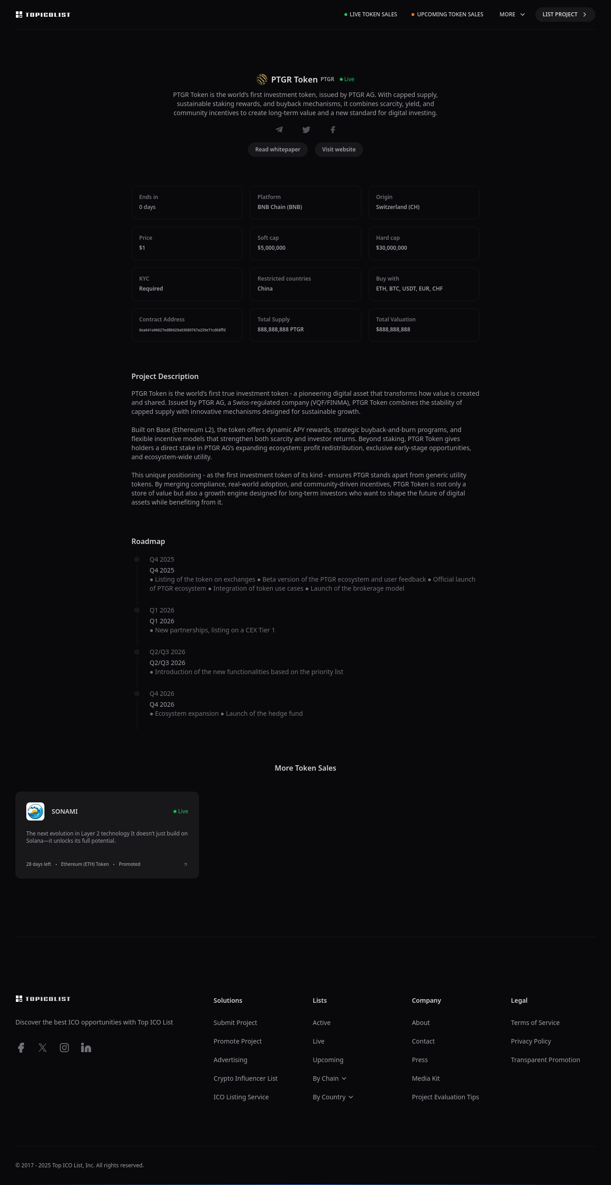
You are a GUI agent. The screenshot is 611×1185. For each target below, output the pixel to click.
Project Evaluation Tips (445, 1097)
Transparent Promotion (545, 1059)
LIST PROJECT (565, 14)
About (421, 1022)
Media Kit (426, 1078)
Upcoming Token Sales (447, 14)
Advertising (230, 1059)
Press (420, 1059)
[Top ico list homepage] (43, 14)
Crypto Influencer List (245, 1078)
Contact (423, 1041)
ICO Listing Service (241, 1097)
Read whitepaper (278, 149)
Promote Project (237, 1041)
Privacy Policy (531, 1041)
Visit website (339, 149)
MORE (512, 14)
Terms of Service (535, 1022)
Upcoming (328, 1059)
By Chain (330, 1078)
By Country (333, 1097)
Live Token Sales (371, 14)
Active (321, 1022)
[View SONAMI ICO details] (185, 864)
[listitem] (107, 835)
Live (319, 1041)
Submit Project (235, 1022)
